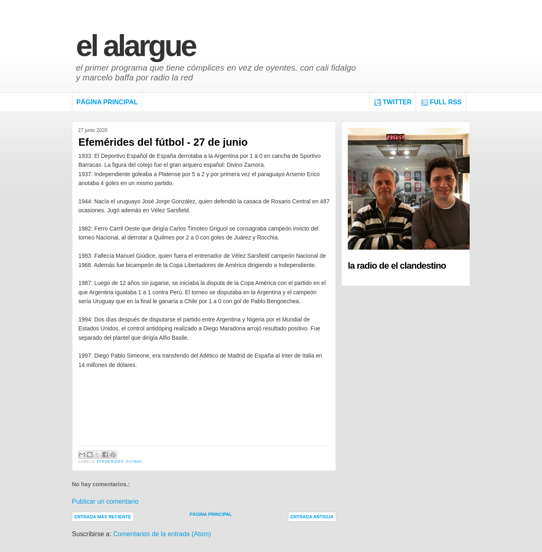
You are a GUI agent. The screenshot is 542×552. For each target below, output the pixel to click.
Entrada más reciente (102, 516)
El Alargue (135, 46)
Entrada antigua (312, 516)
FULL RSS (446, 102)
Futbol (134, 461)
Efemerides (110, 461)
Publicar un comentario (105, 501)
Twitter (397, 102)
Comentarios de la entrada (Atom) (162, 533)
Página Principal (107, 102)
